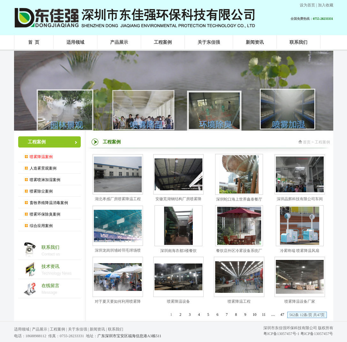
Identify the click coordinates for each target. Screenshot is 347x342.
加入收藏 (325, 5)
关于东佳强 (77, 329)
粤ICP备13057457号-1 (281, 333)
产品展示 (39, 329)
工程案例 (57, 329)
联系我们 (115, 329)
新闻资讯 (97, 329)
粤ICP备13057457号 (316, 333)
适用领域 (21, 329)
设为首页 (307, 5)
